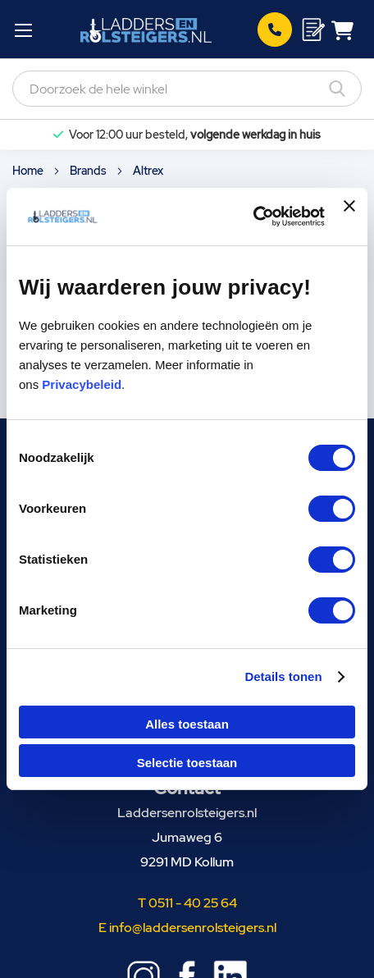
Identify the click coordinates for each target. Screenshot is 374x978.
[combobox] (187, 89)
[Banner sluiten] (349, 216)
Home (29, 170)
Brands (89, 170)
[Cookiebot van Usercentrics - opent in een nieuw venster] (253, 216)
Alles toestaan (187, 724)
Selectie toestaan (187, 763)
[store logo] (146, 29)
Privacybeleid (81, 384)
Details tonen (283, 676)
